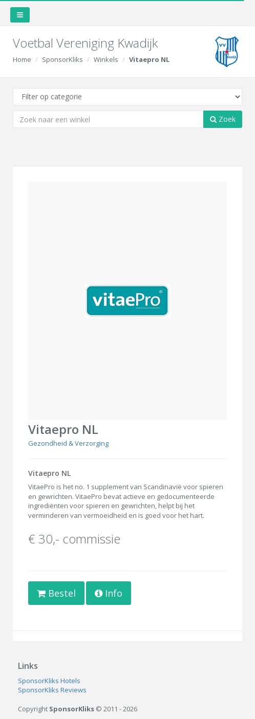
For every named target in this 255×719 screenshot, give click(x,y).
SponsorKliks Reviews (52, 689)
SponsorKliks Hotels (49, 680)
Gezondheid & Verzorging (68, 443)
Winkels (106, 59)
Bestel (56, 593)
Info (108, 593)
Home (22, 59)
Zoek (223, 119)
